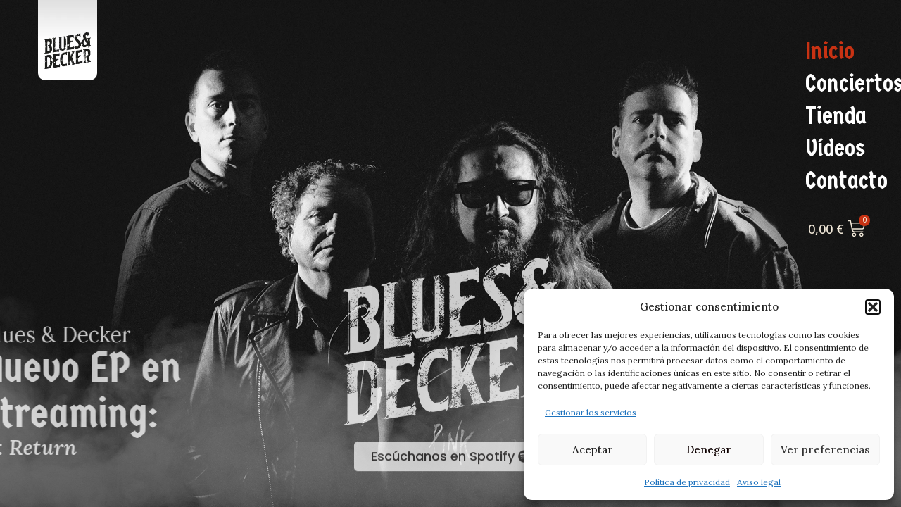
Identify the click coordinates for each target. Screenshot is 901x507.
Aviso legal (759, 482)
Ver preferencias (825, 449)
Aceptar (592, 449)
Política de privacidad (687, 482)
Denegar (708, 449)
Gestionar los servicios (590, 412)
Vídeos (835, 148)
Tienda (836, 116)
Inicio (830, 51)
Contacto (846, 181)
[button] (873, 307)
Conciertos (849, 84)
